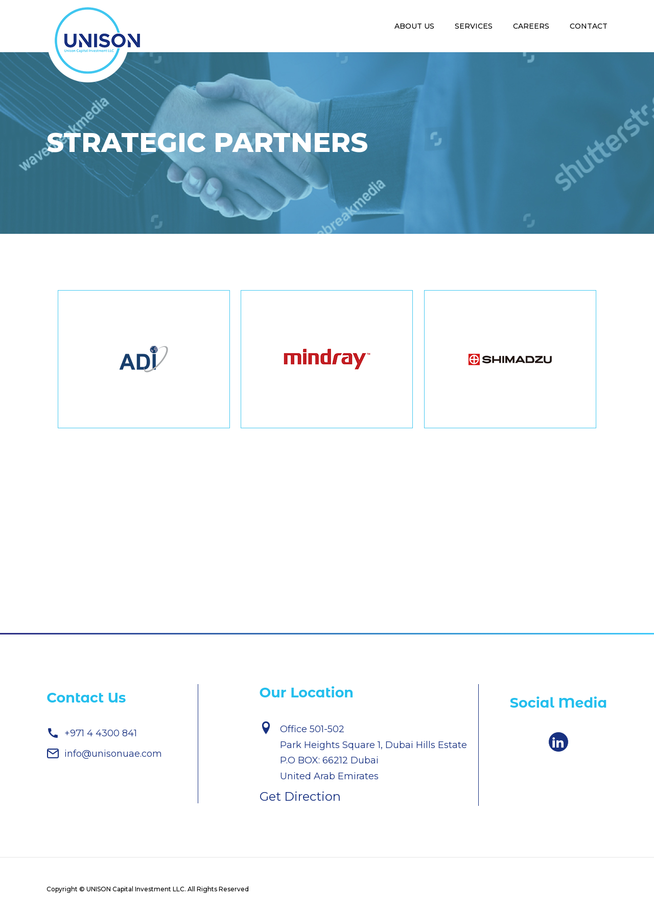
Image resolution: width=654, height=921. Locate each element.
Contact (589, 26)
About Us (414, 26)
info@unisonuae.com (104, 753)
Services (474, 26)
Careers (531, 26)
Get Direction (300, 796)
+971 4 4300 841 (91, 733)
